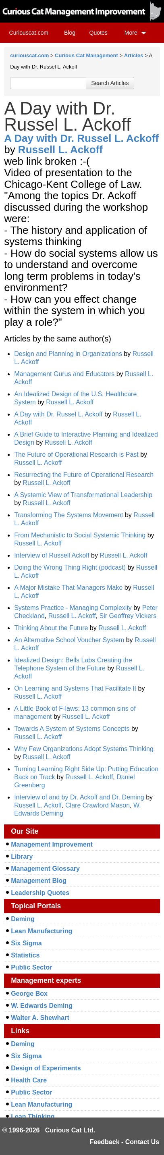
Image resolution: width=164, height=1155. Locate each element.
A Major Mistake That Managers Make (68, 587)
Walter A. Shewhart (40, 1017)
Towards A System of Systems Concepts (71, 728)
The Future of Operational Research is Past (76, 454)
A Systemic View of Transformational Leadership (83, 494)
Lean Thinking (32, 1116)
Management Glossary (45, 868)
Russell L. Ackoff (60, 150)
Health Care (29, 1080)
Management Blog (38, 880)
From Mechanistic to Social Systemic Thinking (79, 535)
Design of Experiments (46, 1068)
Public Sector (31, 967)
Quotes (98, 32)
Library (22, 856)
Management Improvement (52, 844)
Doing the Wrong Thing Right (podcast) (70, 567)
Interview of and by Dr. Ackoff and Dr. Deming (79, 797)
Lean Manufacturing (41, 931)
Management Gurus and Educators (64, 373)
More (135, 32)
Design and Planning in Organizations (68, 353)
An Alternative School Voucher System (69, 640)
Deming (23, 919)
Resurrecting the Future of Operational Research (84, 474)
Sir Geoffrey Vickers (128, 615)
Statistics (25, 955)
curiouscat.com (29, 55)
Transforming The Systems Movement (68, 515)
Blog (69, 32)
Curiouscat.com (28, 32)
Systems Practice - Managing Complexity (73, 607)
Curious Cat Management (86, 55)
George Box (29, 993)
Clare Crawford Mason (97, 805)
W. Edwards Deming (42, 1005)
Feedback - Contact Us (124, 1141)
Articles (133, 55)
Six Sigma (26, 943)
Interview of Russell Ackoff (51, 555)
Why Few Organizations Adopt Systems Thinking (84, 748)
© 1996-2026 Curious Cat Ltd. (48, 1130)
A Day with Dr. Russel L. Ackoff (81, 138)
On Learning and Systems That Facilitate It (75, 688)
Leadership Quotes (40, 892)
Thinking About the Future (51, 627)
